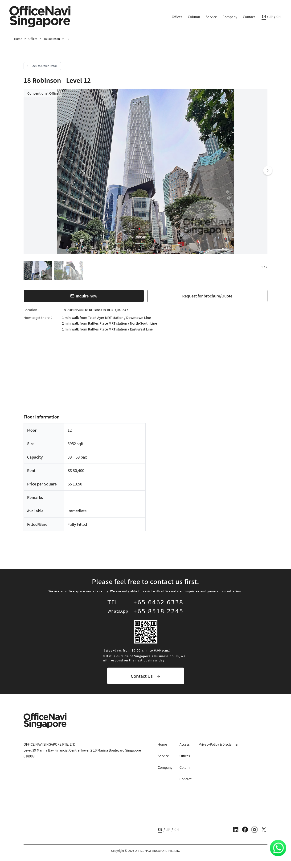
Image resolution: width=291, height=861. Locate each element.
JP (271, 16)
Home (18, 39)
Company (229, 16)
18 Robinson (52, 39)
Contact (249, 16)
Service (211, 16)
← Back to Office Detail (42, 66)
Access (185, 744)
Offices (177, 16)
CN (278, 16)
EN (264, 16)
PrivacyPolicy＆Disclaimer (219, 744)
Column (194, 16)
